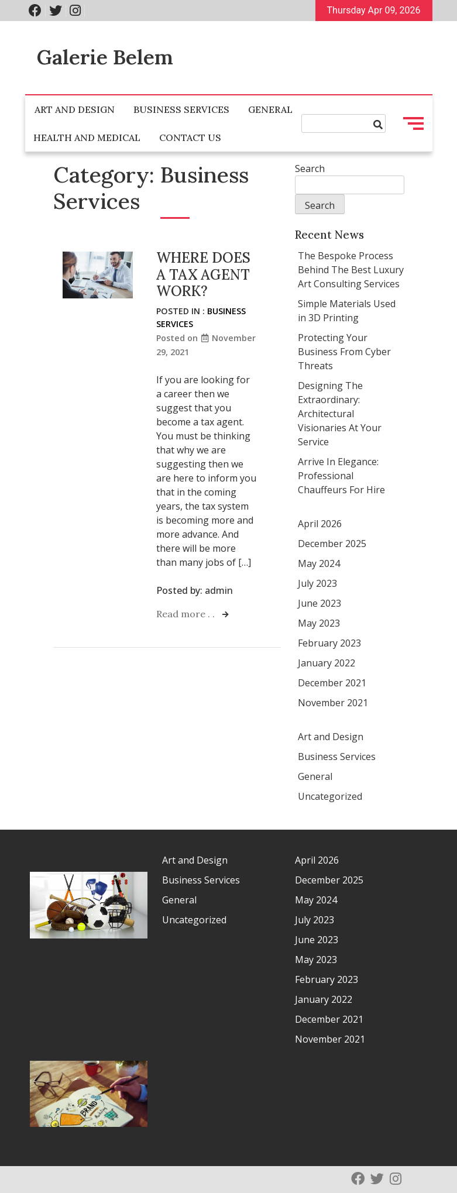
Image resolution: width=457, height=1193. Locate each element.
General (270, 109)
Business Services (181, 109)
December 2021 (332, 682)
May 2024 (319, 563)
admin (219, 590)
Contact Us (190, 137)
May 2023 (319, 623)
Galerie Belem (105, 57)
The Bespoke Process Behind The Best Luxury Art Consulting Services (351, 269)
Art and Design (75, 109)
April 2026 (320, 523)
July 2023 (317, 583)
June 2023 (319, 603)
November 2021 (333, 702)
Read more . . (186, 614)
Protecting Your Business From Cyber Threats (344, 351)
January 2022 (326, 662)
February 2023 (329, 643)
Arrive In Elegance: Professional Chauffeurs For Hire (341, 475)
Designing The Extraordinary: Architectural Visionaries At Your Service (340, 413)
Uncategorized (330, 796)
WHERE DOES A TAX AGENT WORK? (203, 275)
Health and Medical (86, 137)
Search (310, 168)
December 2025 (332, 543)
